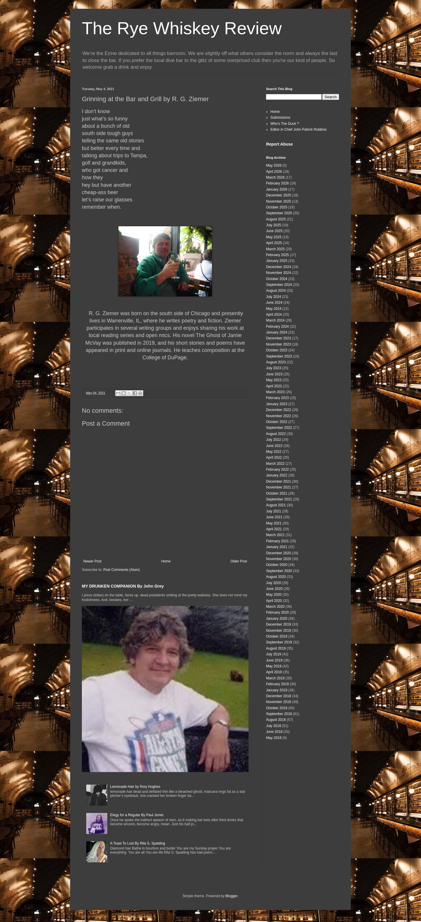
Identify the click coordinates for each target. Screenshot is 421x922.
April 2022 (274, 457)
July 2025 (273, 225)
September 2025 (279, 213)
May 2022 (274, 452)
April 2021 (274, 529)
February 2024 (277, 326)
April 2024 (274, 314)
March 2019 (275, 678)
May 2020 (274, 595)
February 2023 (277, 398)
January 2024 (276, 332)
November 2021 (278, 487)
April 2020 (274, 601)
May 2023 (274, 380)
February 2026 (277, 183)
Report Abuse (279, 144)
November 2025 (278, 201)
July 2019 (273, 654)
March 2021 (275, 535)
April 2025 (274, 243)
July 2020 (273, 583)
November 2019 (278, 631)
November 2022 (278, 416)
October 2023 (276, 350)
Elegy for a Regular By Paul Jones (137, 815)
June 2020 (274, 589)
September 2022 (279, 428)
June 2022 (274, 446)
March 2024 (275, 320)
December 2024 (278, 267)
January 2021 (276, 547)
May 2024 (274, 309)
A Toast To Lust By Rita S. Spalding (137, 843)
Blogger (231, 896)
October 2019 (276, 636)
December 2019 (278, 624)
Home (166, 561)
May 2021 (274, 523)
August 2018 (276, 720)
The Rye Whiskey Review (182, 28)
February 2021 (277, 541)
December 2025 (278, 195)
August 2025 (276, 219)
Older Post (238, 561)
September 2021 (279, 499)
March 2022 (275, 464)
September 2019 (279, 642)
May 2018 (274, 738)
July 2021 (273, 511)
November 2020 (278, 559)
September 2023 (279, 356)
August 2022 (276, 434)
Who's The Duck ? (284, 124)
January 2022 (276, 475)
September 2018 (279, 714)
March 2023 (275, 392)
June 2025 (274, 231)
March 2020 (275, 607)
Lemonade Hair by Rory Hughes (135, 787)
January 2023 (276, 404)
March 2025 (275, 249)
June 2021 (274, 517)
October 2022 (276, 422)
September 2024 (279, 285)
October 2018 (276, 708)
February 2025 (277, 255)
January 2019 (276, 690)
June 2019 (274, 660)
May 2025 (274, 237)
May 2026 (274, 165)
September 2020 (279, 571)
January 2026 (276, 189)
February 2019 (277, 684)
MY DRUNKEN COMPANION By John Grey (123, 586)
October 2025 (276, 207)
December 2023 (278, 338)
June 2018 (274, 732)
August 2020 (276, 577)
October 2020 (276, 565)
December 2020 (278, 553)
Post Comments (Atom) (121, 570)
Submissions (280, 117)
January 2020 (276, 619)
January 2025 (276, 261)
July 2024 (273, 297)
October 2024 (276, 279)
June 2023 (274, 374)
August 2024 (276, 291)
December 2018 (278, 696)
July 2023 (273, 368)
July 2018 (273, 726)
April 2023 (274, 386)
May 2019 (274, 666)
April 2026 (274, 172)
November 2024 (278, 273)
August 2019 (276, 648)
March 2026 (275, 177)
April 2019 (274, 672)
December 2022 (278, 410)
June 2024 (274, 303)
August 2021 (276, 505)
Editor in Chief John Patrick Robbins (298, 129)
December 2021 (278, 481)
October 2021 (276, 493)
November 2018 (278, 702)
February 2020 (277, 612)
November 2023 (278, 344)
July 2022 (273, 440)
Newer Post (92, 561)
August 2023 (276, 362)
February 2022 (277, 469)
